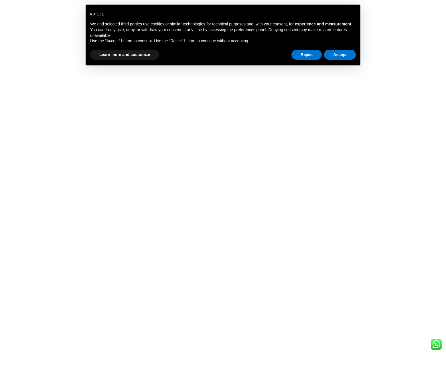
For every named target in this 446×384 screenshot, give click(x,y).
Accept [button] (340, 54)
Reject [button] (307, 54)
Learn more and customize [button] (124, 54)
